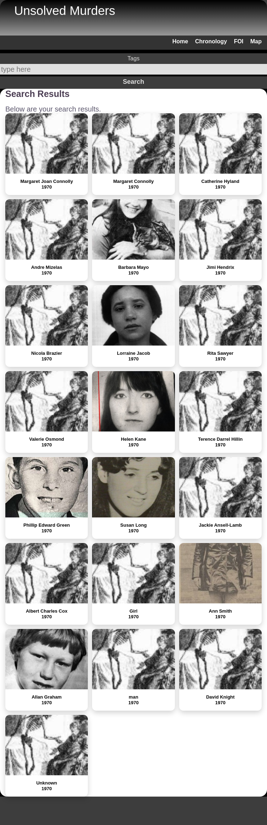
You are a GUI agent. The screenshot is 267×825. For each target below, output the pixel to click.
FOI (239, 41)
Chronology (211, 41)
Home (180, 41)
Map (256, 41)
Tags (134, 58)
